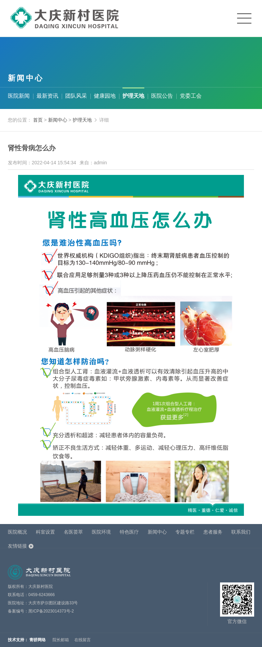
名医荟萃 (73, 532)
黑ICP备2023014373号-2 (51, 611)
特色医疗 (129, 532)
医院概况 (17, 532)
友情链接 (17, 546)
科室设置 (45, 532)
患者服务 (212, 532)
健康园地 (105, 96)
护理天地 (133, 96)
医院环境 (101, 532)
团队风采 (76, 96)
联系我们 (240, 532)
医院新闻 (19, 96)
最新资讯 (47, 96)
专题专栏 (184, 532)
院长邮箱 (61, 639)
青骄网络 (37, 639)
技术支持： (18, 639)
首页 (38, 120)
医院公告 (162, 96)
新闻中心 (58, 120)
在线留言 (82, 639)
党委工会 (191, 96)
